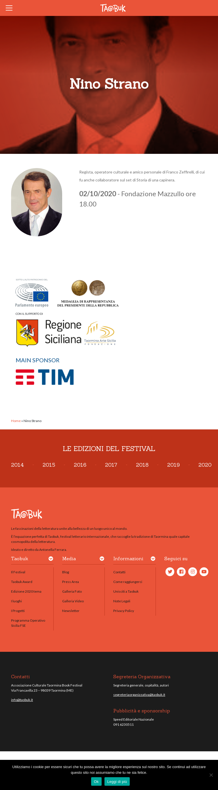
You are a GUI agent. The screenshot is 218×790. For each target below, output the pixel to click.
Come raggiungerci (127, 582)
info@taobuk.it (22, 700)
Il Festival (18, 572)
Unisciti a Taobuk (126, 591)
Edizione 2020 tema (26, 591)
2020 (204, 465)
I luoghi (16, 601)
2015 (49, 465)
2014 (17, 465)
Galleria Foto (72, 591)
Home (16, 421)
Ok (96, 781)
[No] (211, 775)
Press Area (70, 582)
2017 (111, 465)
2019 (173, 465)
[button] (51, 559)
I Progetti (18, 611)
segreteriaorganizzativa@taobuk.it (139, 694)
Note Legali (121, 601)
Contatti (119, 572)
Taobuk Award (21, 582)
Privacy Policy (123, 611)
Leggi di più (117, 781)
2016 (80, 465)
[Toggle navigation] (11, 8)
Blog (65, 572)
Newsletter (70, 611)
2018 (142, 465)
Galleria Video (73, 601)
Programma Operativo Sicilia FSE (28, 623)
